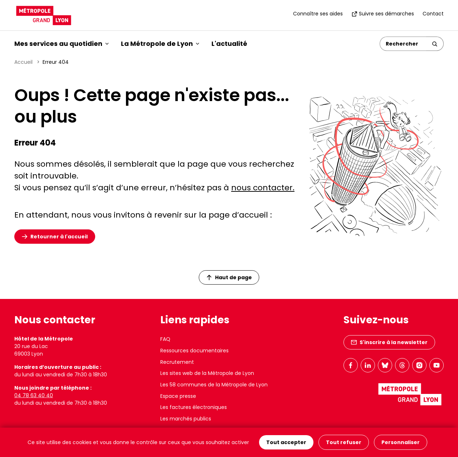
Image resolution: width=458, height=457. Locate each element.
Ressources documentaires (194, 350)
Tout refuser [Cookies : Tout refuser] (343, 442)
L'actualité (229, 43)
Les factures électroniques (193, 407)
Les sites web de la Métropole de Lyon (207, 373)
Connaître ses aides (318, 13)
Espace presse (178, 396)
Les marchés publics (185, 418)
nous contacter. (262, 187)
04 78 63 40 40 (33, 395)
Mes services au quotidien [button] (61, 43)
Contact (433, 13)
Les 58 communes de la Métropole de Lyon (214, 384)
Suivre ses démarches (382, 13)
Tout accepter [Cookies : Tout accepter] (286, 442)
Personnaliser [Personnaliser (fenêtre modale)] (400, 442)
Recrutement (177, 362)
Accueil (23, 62)
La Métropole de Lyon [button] (160, 43)
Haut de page (229, 277)
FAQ (165, 339)
